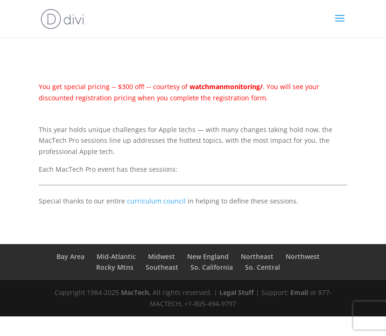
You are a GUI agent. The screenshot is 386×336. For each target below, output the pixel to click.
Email (299, 292)
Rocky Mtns (114, 267)
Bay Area (70, 256)
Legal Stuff (236, 292)
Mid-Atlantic (116, 256)
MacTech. (136, 292)
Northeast (257, 256)
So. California (211, 267)
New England (208, 256)
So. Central (262, 267)
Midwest (161, 256)
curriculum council (156, 200)
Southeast (162, 267)
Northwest (303, 256)
